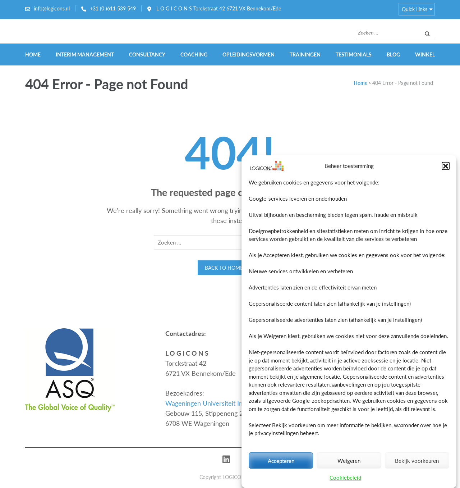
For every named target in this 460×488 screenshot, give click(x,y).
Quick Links (414, 9)
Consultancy (147, 54)
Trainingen (305, 54)
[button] (445, 166)
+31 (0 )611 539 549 (113, 8)
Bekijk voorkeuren (417, 460)
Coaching (193, 54)
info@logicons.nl (52, 8)
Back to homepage (230, 268)
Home (33, 54)
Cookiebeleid (345, 477)
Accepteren (281, 460)
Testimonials (354, 54)
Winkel (425, 54)
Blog (393, 54)
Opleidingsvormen (248, 54)
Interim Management (85, 54)
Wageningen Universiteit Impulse (212, 403)
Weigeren (348, 460)
